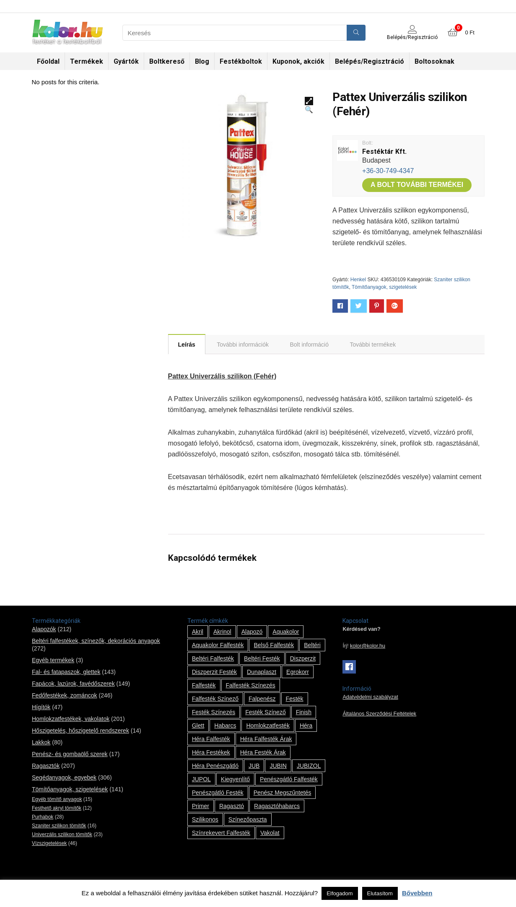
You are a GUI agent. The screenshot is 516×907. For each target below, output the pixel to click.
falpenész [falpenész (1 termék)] (262, 698)
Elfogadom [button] (340, 893)
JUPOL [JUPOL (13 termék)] (201, 779)
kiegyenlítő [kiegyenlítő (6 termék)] (235, 779)
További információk (243, 344)
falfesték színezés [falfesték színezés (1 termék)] (250, 685)
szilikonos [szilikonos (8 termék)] (205, 819)
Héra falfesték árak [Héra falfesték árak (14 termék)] (266, 739)
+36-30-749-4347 (388, 170)
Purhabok (42, 817)
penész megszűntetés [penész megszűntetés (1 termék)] (282, 792)
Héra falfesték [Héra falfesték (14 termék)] (211, 739)
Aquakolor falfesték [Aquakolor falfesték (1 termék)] (218, 645)
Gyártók (126, 61)
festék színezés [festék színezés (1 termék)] (214, 712)
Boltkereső (166, 61)
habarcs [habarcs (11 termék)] (225, 725)
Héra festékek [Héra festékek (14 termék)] (211, 752)
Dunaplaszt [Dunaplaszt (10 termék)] (261, 672)
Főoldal (48, 61)
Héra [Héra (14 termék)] (306, 725)
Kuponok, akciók (298, 61)
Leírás (186, 344)
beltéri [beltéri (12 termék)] (312, 645)
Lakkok (41, 742)
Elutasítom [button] (380, 893)
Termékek (86, 61)
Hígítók (41, 707)
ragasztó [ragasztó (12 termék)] (231, 806)
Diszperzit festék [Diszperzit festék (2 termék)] (214, 672)
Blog (202, 61)
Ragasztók (46, 765)
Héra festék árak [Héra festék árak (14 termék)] (263, 752)
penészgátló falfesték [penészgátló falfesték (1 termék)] (289, 779)
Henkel (358, 279)
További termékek (373, 344)
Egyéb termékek (53, 660)
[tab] (186, 344)
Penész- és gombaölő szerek (70, 754)
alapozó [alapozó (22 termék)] (252, 631)
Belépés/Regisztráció (369, 61)
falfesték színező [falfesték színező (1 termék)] (215, 698)
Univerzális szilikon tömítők (62, 834)
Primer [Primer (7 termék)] (200, 806)
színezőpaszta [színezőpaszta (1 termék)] (247, 819)
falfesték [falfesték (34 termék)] (204, 685)
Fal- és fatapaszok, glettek (66, 672)
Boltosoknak (434, 61)
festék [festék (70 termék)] (294, 698)
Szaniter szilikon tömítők (59, 826)
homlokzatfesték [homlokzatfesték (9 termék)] (267, 725)
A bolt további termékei (417, 184)
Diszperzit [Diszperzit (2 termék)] (303, 658)
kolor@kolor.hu (367, 646)
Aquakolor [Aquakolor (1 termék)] (285, 631)
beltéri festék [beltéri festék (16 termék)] (262, 658)
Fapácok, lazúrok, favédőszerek (73, 683)
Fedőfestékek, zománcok (64, 695)
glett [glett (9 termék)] (198, 725)
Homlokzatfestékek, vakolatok (70, 718)
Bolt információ (309, 344)
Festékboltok (241, 61)
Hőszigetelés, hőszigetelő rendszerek (80, 730)
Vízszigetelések (49, 843)
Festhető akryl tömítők (56, 808)
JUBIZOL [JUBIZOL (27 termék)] (309, 765)
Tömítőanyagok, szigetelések (384, 287)
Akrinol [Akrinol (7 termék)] (222, 631)
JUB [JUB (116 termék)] (254, 765)
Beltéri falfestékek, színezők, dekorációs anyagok (96, 640)
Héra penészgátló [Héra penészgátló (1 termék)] (215, 765)
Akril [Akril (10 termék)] (197, 631)
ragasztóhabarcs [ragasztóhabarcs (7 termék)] (277, 806)
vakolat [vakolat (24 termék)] (270, 832)
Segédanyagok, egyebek (64, 777)
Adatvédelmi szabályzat (370, 697)
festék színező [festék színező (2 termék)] (265, 712)
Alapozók (44, 629)
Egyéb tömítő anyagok (57, 799)
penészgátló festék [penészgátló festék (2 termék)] (218, 792)
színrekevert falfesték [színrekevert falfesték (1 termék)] (221, 832)
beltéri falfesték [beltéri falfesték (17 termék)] (213, 658)
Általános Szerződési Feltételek (379, 714)
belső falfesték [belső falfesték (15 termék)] (274, 645)
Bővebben (417, 893)
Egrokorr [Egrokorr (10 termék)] (297, 672)
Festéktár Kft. (384, 151)
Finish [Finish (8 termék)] (303, 712)
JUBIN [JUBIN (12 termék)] (278, 765)
